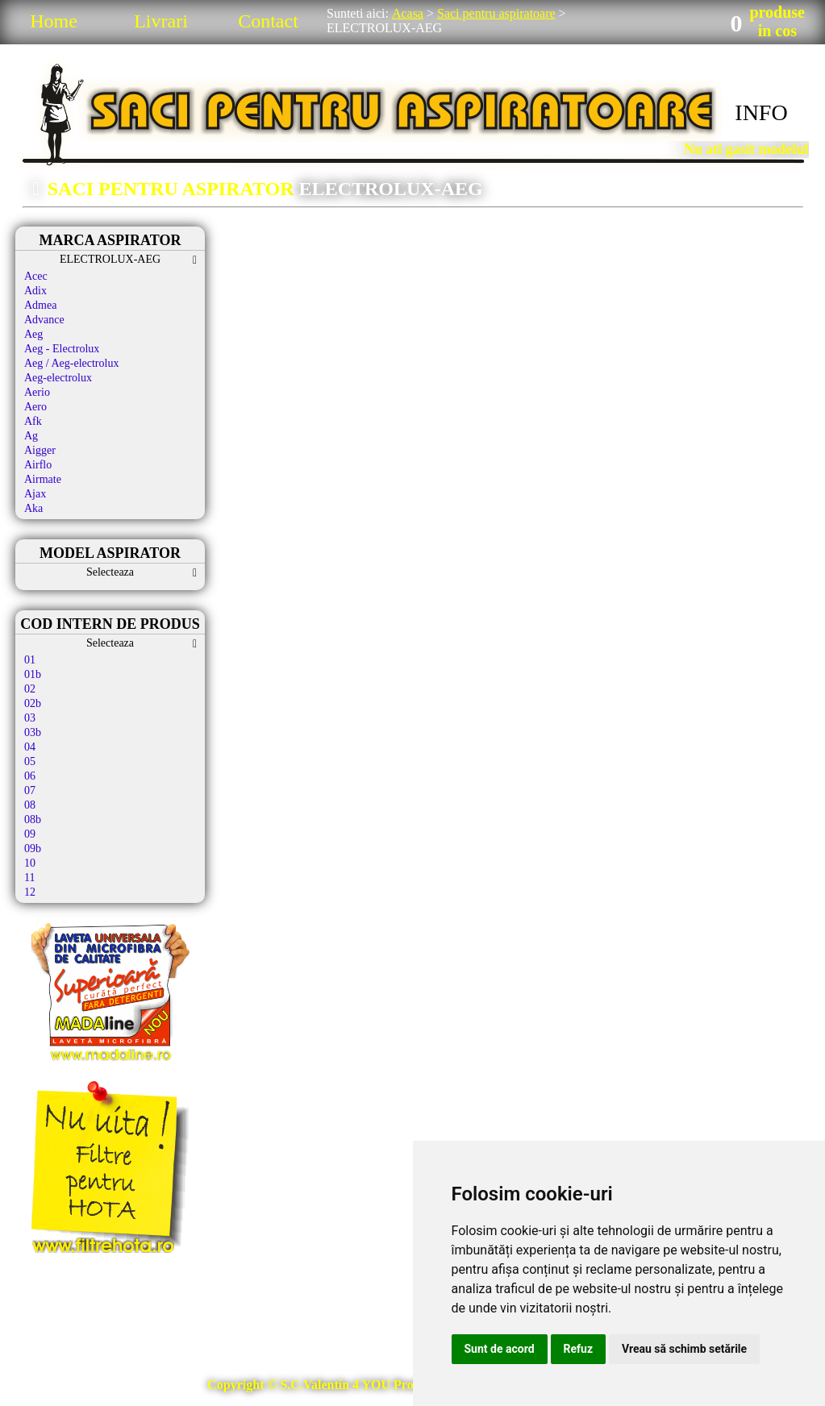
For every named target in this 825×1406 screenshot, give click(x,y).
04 (29, 747)
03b (32, 732)
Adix (35, 291)
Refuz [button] (579, 1348)
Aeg (33, 334)
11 (29, 877)
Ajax (35, 494)
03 (29, 718)
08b (32, 819)
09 (29, 834)
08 (29, 805)
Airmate (42, 479)
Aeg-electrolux (58, 378)
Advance (44, 320)
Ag (31, 436)
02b (32, 703)
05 (29, 761)
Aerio (37, 392)
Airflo (38, 465)
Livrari (161, 20)
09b (32, 848)
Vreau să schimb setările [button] (684, 1348)
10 (29, 863)
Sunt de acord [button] (500, 1348)
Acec (36, 276)
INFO (761, 112)
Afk (33, 421)
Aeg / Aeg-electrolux (71, 363)
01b (32, 674)
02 (29, 689)
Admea (40, 305)
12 (29, 892)
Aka (33, 508)
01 (29, 660)
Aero (35, 407)
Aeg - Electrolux (61, 349)
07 (29, 790)
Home (53, 20)
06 (29, 776)
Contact (268, 20)
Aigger (40, 450)
